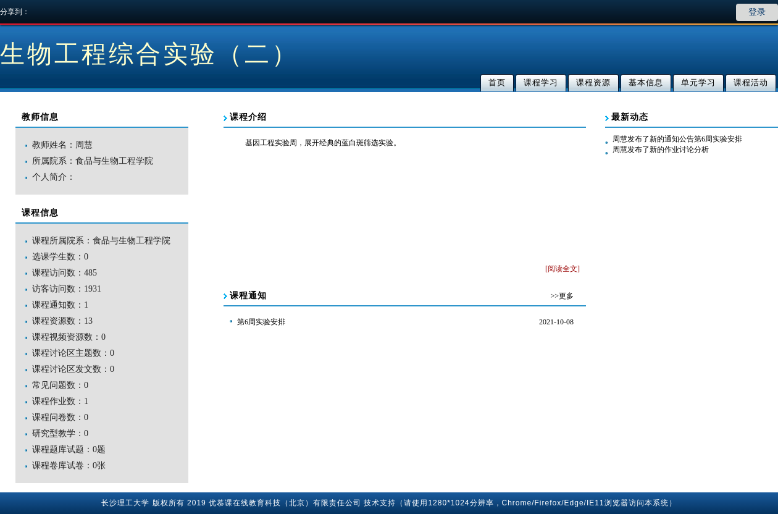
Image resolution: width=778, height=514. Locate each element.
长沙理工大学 (125, 503)
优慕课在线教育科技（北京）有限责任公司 (285, 503)
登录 (757, 12)
